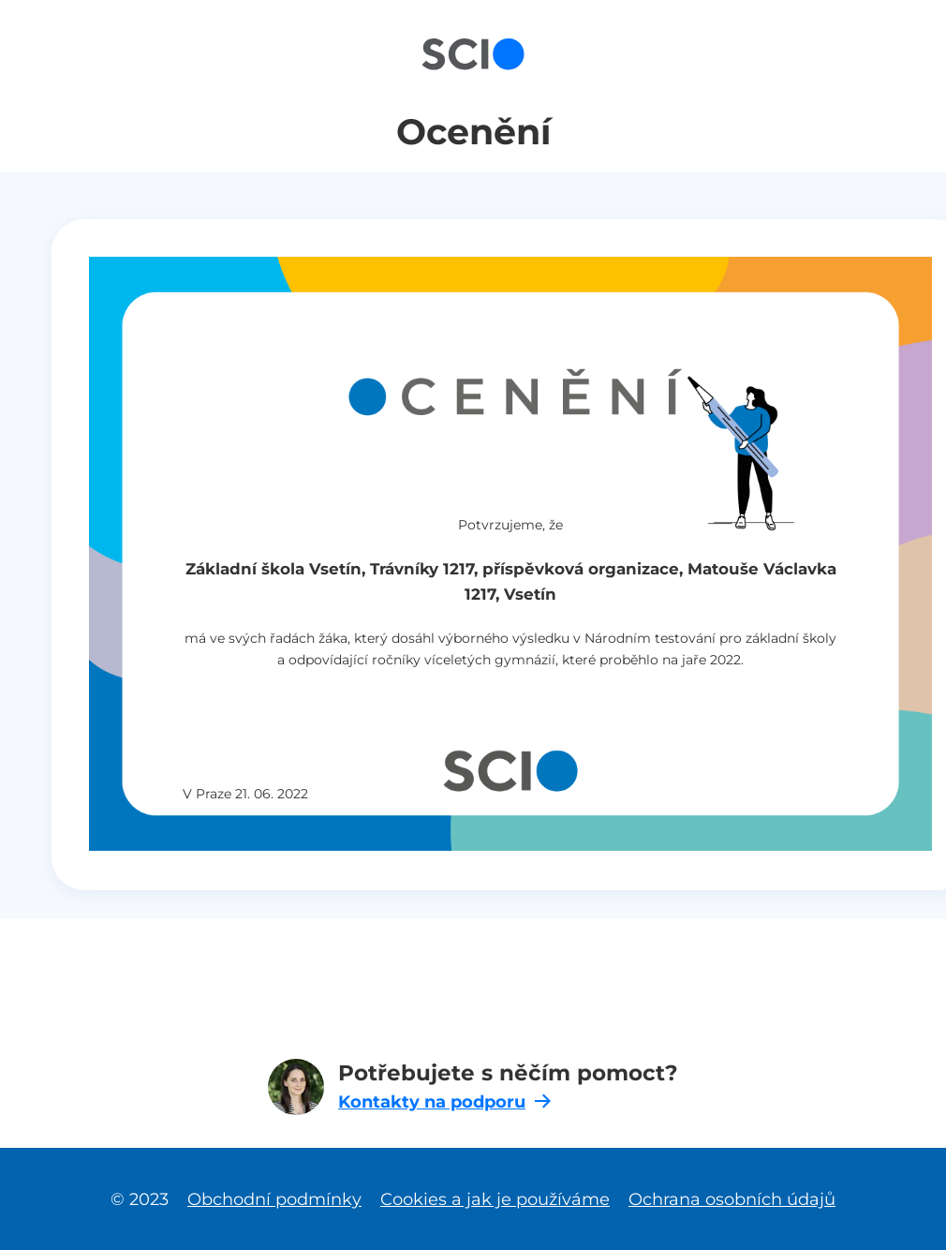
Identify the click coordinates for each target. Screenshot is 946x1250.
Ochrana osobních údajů (731, 1199)
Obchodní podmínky (274, 1199)
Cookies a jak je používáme (495, 1199)
